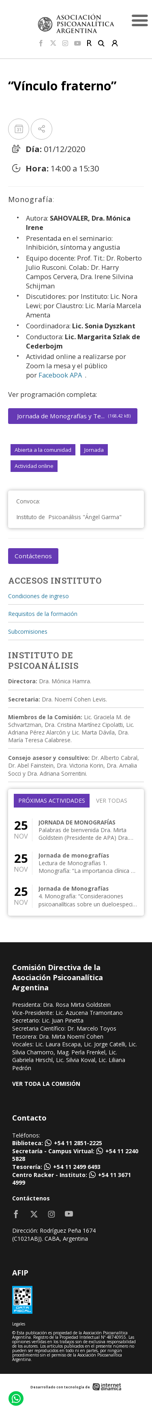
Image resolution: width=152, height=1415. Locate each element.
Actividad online (34, 466)
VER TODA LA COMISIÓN (46, 1083)
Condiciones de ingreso (38, 596)
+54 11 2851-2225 (78, 1143)
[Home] (76, 23)
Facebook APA (60, 375)
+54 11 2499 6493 (77, 1167)
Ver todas (111, 800)
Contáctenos (33, 556)
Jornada (94, 449)
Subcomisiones (27, 631)
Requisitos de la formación (42, 614)
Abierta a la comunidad (43, 449)
